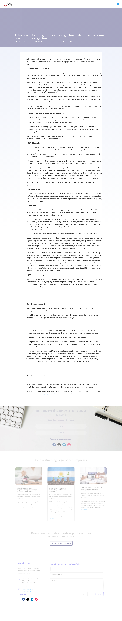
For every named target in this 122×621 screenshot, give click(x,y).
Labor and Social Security (68, 41)
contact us (56, 311)
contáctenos (55, 394)
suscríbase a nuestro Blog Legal (37, 394)
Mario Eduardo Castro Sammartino (25, 41)
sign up (34, 311)
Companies (44, 41)
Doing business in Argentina (55, 41)
